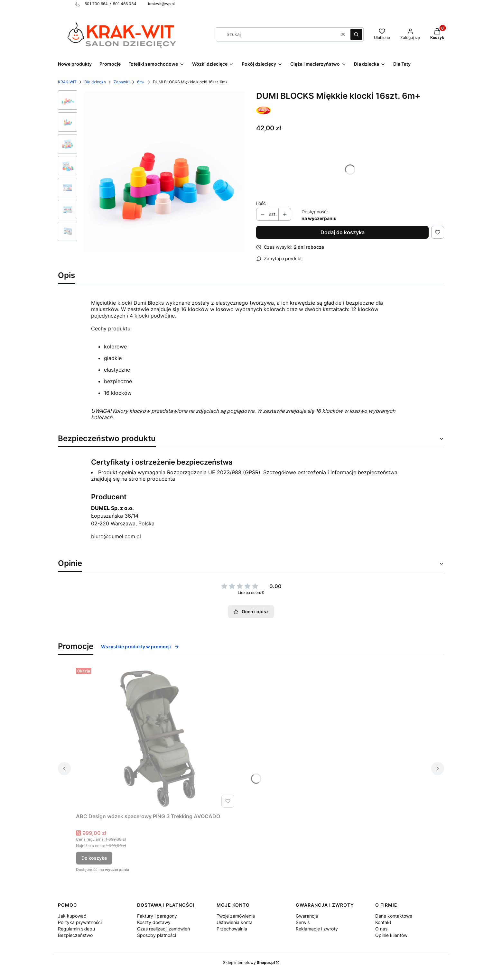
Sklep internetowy (249, 962)
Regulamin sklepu (76, 928)
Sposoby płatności (156, 935)
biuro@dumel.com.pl (116, 536)
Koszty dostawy (154, 922)
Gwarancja (307, 916)
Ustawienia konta (235, 922)
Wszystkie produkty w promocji (140, 646)
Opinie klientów (391, 935)
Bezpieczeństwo (75, 935)
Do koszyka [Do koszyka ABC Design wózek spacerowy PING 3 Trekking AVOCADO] (94, 858)
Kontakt (383, 922)
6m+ (141, 81)
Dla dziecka (95, 81)
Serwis (303, 922)
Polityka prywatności (80, 922)
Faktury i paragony (157, 916)
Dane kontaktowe (393, 916)
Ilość (261, 203)
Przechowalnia (232, 928)
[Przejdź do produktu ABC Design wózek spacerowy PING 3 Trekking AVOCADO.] (156, 737)
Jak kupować (72, 916)
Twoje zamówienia (236, 916)
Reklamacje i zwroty (317, 928)
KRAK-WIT (67, 81)
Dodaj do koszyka (343, 232)
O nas (381, 928)
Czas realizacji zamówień (163, 928)
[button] (356, 34)
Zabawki (121, 81)
